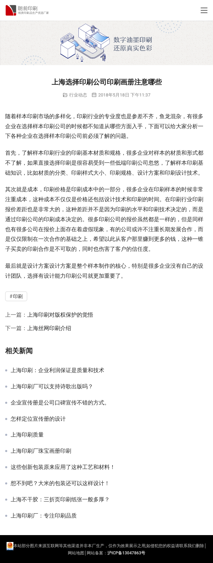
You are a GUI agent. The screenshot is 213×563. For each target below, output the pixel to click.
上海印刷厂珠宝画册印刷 (41, 451)
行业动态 (78, 95)
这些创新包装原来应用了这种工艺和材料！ (63, 467)
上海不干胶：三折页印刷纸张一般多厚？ (60, 500)
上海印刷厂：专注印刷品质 (44, 516)
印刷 (32, 116)
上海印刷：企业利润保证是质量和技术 (57, 370)
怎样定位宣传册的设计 (38, 419)
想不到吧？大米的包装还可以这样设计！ (60, 483)
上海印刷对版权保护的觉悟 (60, 314)
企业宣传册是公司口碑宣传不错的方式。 (60, 403)
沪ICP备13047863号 (126, 553)
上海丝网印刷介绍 (49, 328)
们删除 (198, 545)
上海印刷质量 (27, 435)
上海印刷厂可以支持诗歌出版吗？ (52, 386)
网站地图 (76, 553)
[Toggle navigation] (204, 10)
